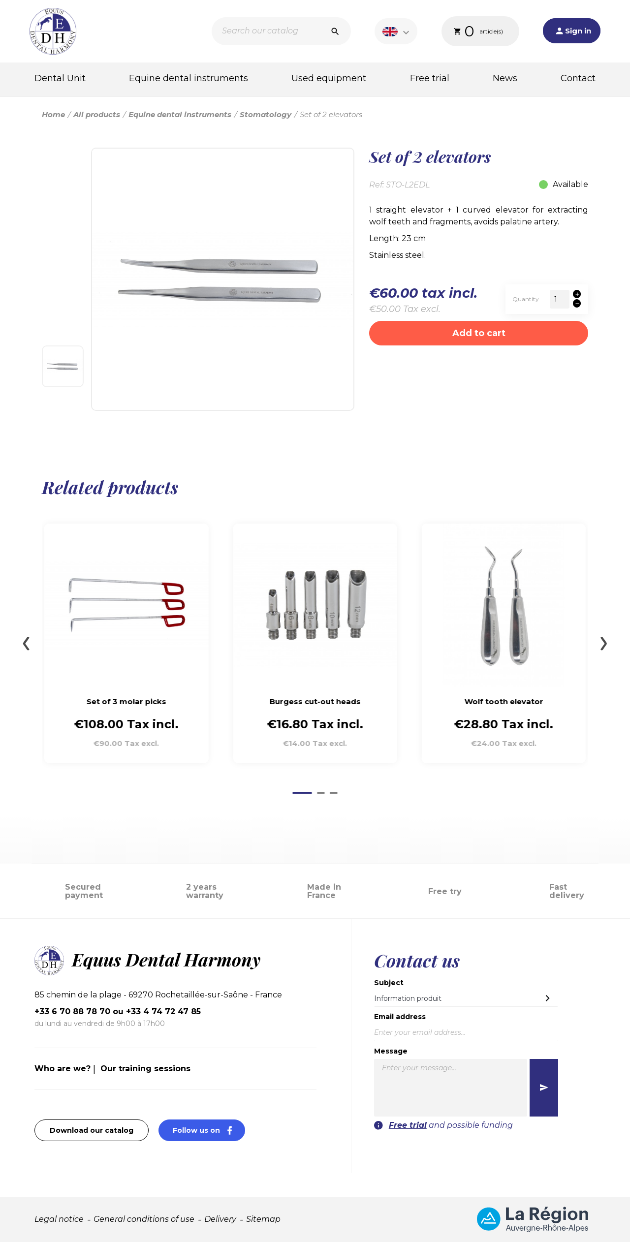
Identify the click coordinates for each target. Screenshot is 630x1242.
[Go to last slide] (26, 644)
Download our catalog (91, 1130)
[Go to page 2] (320, 793)
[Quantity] (559, 299)
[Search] (281, 31)
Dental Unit (60, 78)
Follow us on (209, 1130)
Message (391, 1051)
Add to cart (478, 333)
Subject (389, 982)
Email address (400, 1016)
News (505, 78)
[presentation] (498, 1150)
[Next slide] (604, 644)
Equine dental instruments (188, 78)
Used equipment (328, 78)
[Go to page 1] (302, 793)
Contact (578, 78)
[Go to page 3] (333, 793)
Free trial (429, 78)
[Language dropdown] (397, 31)
